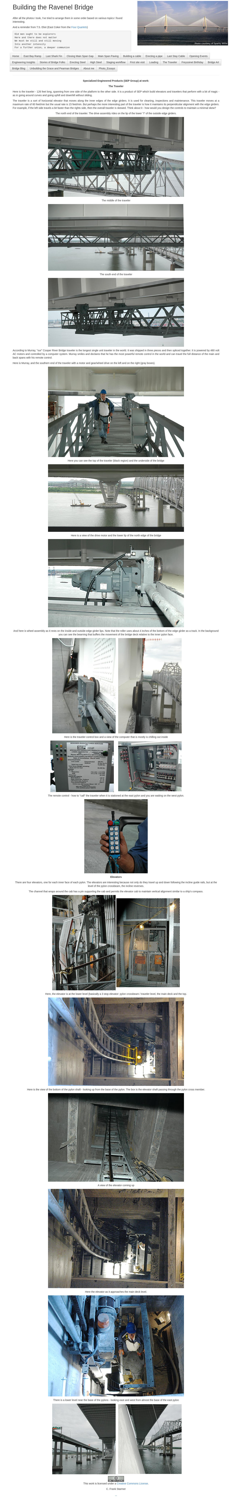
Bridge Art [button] (213, 62)
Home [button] (15, 56)
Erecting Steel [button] (78, 62)
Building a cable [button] (132, 56)
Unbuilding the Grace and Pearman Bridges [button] (54, 68)
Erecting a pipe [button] (154, 56)
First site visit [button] (137, 62)
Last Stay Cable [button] (176, 56)
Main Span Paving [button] (108, 56)
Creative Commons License (132, 1483)
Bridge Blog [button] (18, 68)
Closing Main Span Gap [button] (80, 56)
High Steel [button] (96, 62)
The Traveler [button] (170, 62)
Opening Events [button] (199, 56)
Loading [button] (153, 62)
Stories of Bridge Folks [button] (52, 62)
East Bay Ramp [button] (32, 56)
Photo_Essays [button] (107, 68)
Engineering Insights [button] (23, 62)
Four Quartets (79, 27)
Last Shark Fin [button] (54, 56)
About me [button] (88, 68)
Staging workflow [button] (115, 62)
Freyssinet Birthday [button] (192, 62)
